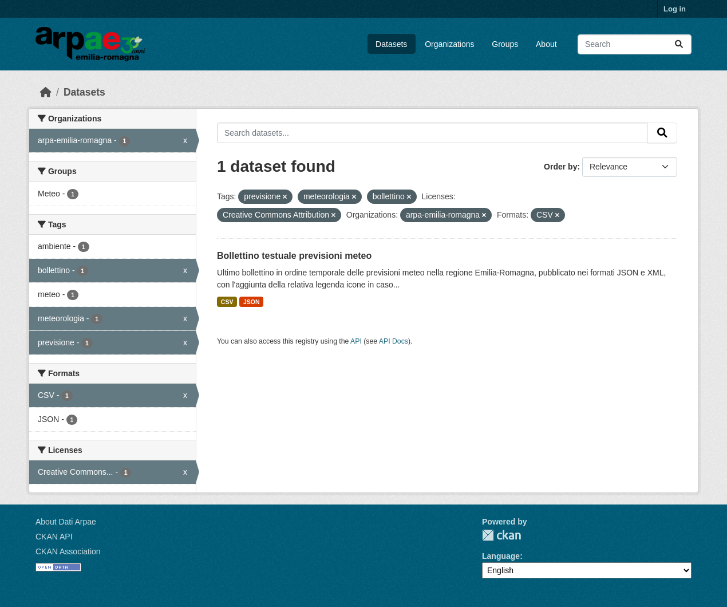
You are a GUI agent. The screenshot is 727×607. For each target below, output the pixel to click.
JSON (251, 301)
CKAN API (54, 536)
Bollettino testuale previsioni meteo (294, 256)
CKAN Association (68, 551)
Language (501, 556)
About (546, 44)
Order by (560, 166)
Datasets (391, 44)
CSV (227, 301)
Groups (505, 44)
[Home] (46, 92)
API (356, 341)
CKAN (501, 535)
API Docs (393, 341)
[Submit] (678, 44)
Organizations (449, 44)
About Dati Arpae (65, 521)
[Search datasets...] (635, 44)
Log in (674, 9)
